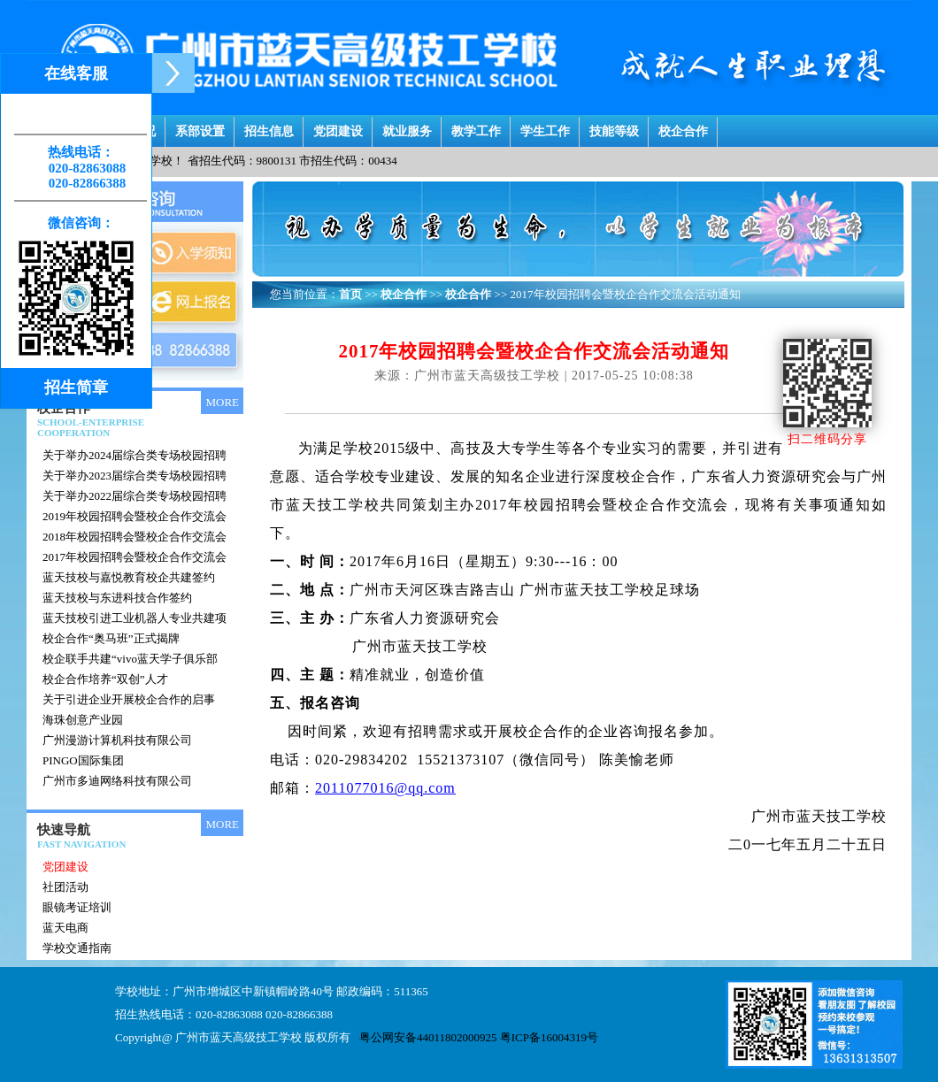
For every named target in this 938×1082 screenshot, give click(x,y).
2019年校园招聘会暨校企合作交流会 (134, 516)
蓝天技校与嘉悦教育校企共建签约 (128, 577)
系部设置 (200, 127)
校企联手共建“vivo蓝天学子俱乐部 (130, 658)
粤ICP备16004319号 (549, 1037)
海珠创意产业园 (82, 719)
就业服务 (407, 127)
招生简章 (76, 387)
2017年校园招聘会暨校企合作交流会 (134, 557)
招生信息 (269, 127)
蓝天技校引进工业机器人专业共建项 (134, 618)
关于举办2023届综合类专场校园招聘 (134, 475)
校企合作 (683, 127)
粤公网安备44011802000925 (428, 1037)
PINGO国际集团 (83, 760)
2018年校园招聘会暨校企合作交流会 (134, 536)
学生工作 (545, 127)
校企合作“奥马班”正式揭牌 (111, 638)
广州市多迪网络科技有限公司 (117, 780)
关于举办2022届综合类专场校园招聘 (134, 496)
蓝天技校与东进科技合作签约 (117, 597)
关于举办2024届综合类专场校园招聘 (134, 455)
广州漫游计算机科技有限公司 (117, 740)
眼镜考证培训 (76, 907)
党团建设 (338, 127)
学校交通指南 (76, 948)
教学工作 (476, 127)
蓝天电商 (65, 927)
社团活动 (65, 887)
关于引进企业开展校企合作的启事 (128, 699)
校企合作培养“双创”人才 (105, 679)
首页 (350, 294)
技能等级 (614, 127)
